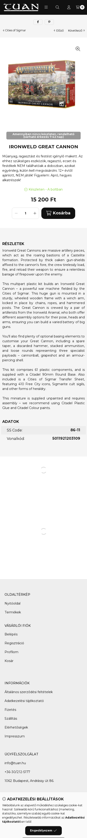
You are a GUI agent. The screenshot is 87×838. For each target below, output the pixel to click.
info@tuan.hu (15, 763)
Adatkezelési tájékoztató (24, 701)
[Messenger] (48, 806)
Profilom (11, 652)
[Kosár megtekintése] (80, 7)
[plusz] (35, 213)
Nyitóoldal (12, 603)
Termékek (13, 612)
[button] (46, 7)
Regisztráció (14, 643)
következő (76, 30)
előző (59, 30)
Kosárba (58, 213)
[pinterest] (49, 22)
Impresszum (15, 736)
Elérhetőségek (16, 727)
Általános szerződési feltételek (29, 692)
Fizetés (10, 710)
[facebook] (37, 22)
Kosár (9, 661)
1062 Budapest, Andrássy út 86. (29, 781)
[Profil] (68, 7)
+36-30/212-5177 (17, 772)
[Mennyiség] (25, 213)
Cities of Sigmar (15, 30)
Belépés (11, 634)
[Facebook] (39, 806)
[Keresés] (57, 7)
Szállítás (11, 719)
